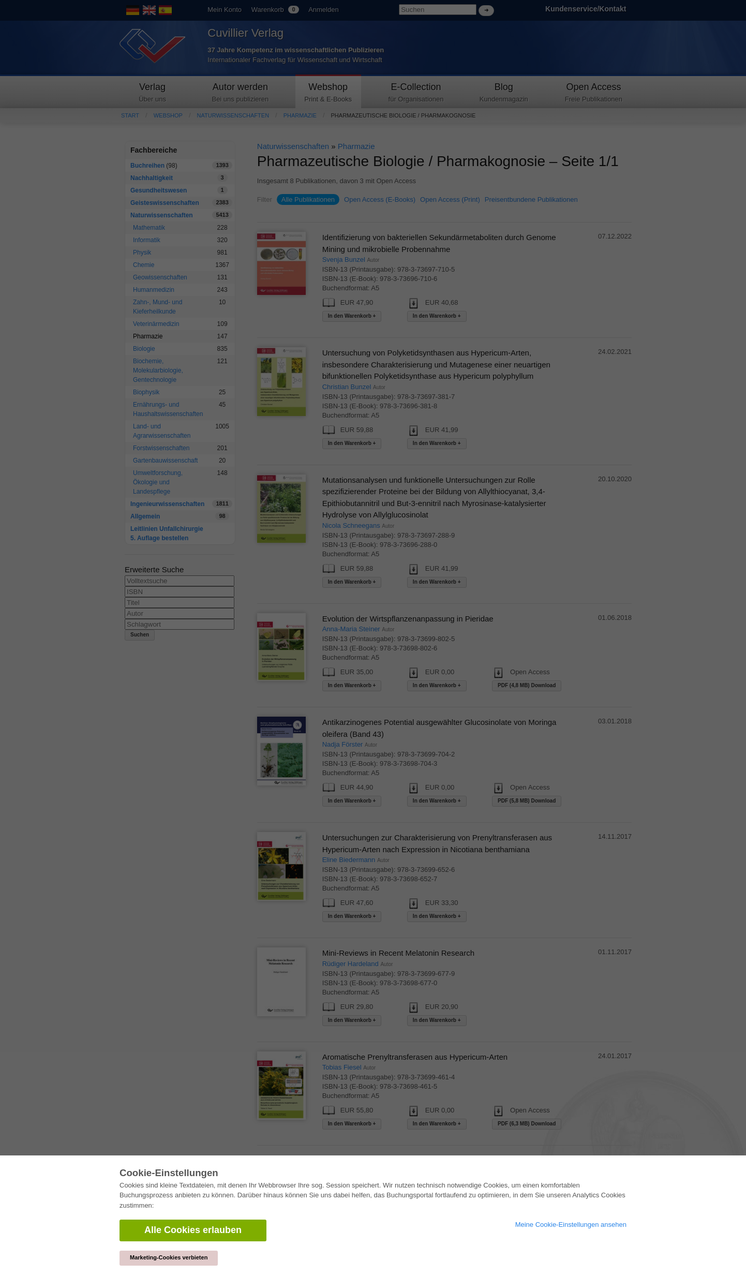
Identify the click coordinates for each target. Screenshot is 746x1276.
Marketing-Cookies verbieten (168, 1257)
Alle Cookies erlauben (193, 1230)
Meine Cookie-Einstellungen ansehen (570, 1224)
